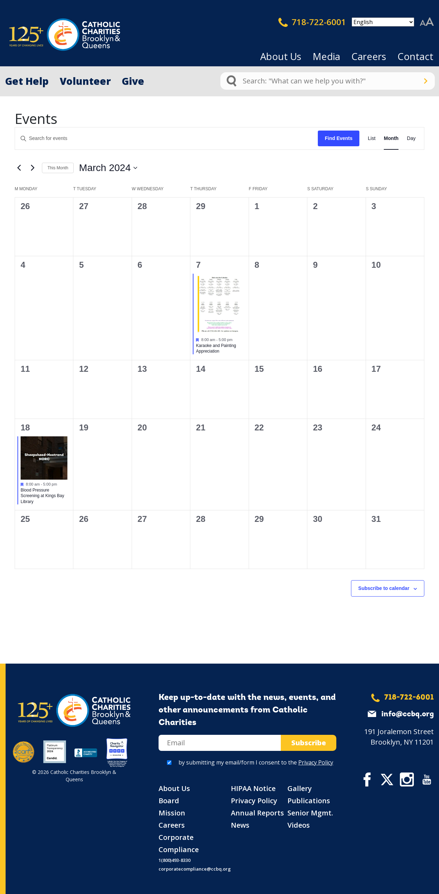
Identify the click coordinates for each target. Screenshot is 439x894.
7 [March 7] (198, 264)
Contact (415, 56)
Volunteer (85, 81)
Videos (298, 825)
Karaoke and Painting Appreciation (216, 348)
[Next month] (32, 168)
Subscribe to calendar (383, 588)
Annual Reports (257, 813)
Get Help (27, 81)
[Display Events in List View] (371, 138)
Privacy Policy (315, 762)
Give (133, 81)
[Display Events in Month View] (391, 138)
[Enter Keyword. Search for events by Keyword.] (166, 138)
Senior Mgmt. (310, 813)
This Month (57, 167)
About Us (280, 56)
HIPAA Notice (253, 788)
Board (169, 800)
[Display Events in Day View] (411, 138)
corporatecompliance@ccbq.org (195, 869)
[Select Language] (383, 22)
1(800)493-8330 (174, 860)
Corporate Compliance (179, 843)
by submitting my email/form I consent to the (255, 762)
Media (326, 56)
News (240, 825)
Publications (308, 800)
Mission (172, 813)
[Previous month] (19, 168)
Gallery (299, 788)
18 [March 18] (25, 427)
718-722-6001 (312, 22)
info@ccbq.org (407, 714)
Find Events (338, 138)
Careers (368, 56)
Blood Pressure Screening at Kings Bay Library (42, 496)
